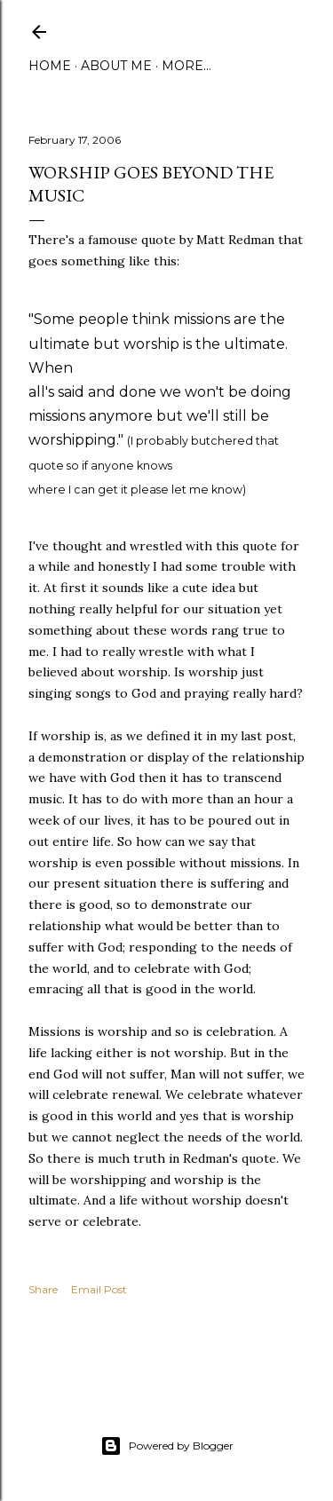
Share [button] (43, 1289)
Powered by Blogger (167, 1446)
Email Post (99, 1289)
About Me (116, 66)
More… (186, 66)
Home (49, 66)
